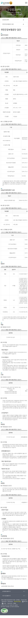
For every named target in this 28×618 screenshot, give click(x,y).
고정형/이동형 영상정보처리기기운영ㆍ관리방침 (10, 599)
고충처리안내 (4, 601)
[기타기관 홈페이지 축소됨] (14, 596)
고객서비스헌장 (24, 599)
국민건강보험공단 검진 (8, 24)
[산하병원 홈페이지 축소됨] (14, 591)
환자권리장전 (10, 601)
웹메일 (14, 603)
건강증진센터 (5, 19)
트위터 (4, 603)
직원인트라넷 (9, 603)
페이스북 (24, 601)
